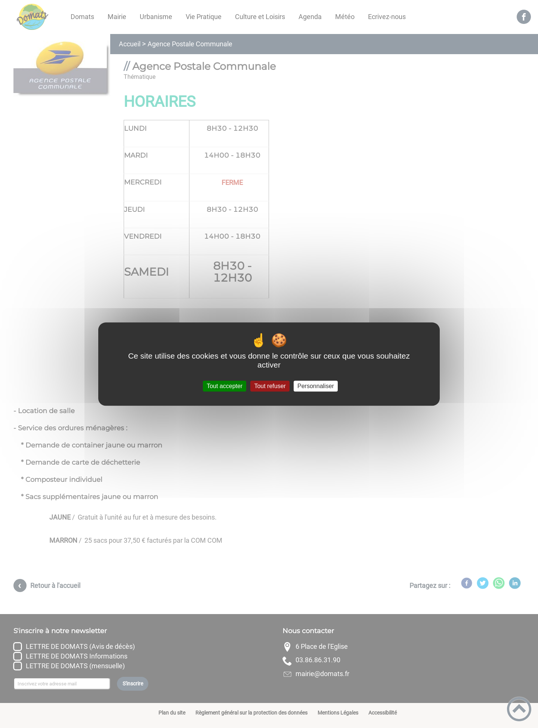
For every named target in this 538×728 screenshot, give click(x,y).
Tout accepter (224, 386)
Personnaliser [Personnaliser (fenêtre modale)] (315, 386)
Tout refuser (269, 386)
